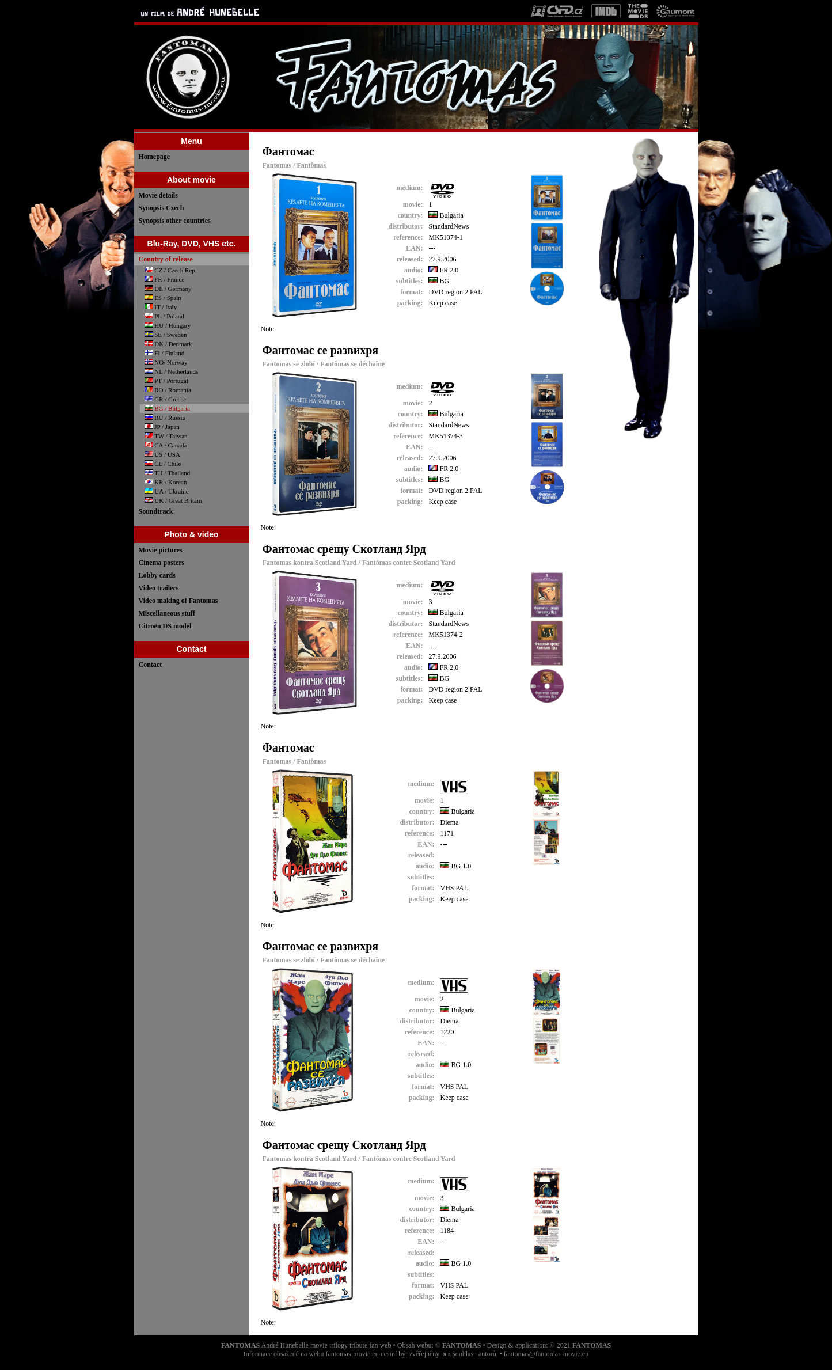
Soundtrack (156, 511)
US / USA (162, 454)
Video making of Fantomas (178, 601)
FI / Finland (165, 353)
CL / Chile (163, 463)
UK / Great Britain (173, 500)
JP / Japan (162, 426)
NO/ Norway (166, 362)
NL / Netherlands (172, 371)
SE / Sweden (166, 334)
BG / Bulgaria (167, 408)
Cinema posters (162, 563)
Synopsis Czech (161, 208)
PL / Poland (164, 316)
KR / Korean (166, 482)
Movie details (158, 195)
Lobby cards (157, 575)
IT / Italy (161, 306)
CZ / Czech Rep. (171, 270)
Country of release (166, 259)
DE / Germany (168, 288)
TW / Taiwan (166, 435)
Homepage (154, 157)
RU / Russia (165, 417)
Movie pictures (161, 550)
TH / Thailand (168, 472)
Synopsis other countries (175, 221)
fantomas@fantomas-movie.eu (546, 1354)
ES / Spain (163, 297)
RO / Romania (168, 389)
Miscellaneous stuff (167, 613)
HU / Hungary (168, 325)
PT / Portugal (166, 380)
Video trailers (159, 588)
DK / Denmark (168, 343)
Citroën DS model (165, 626)
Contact (150, 665)
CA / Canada (166, 445)
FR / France (165, 279)
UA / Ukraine (167, 491)
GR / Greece (166, 399)
